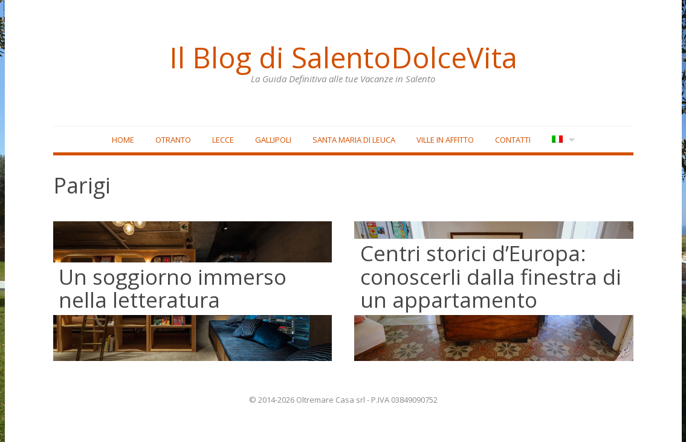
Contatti (513, 139)
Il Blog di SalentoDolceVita (343, 57)
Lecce (223, 139)
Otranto (173, 139)
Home (123, 139)
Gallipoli (273, 139)
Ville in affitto (445, 139)
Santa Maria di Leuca (353, 139)
